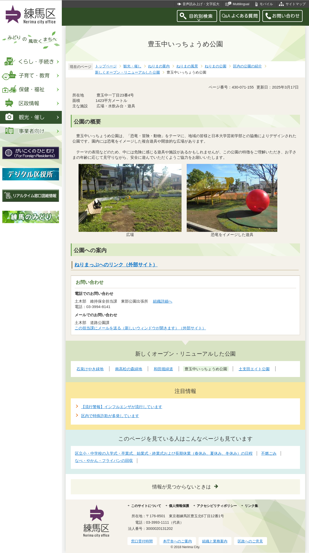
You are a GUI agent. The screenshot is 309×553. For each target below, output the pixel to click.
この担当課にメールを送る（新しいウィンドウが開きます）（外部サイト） (140, 328)
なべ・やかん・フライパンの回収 (104, 460)
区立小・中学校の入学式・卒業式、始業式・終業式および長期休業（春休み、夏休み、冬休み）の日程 (164, 453)
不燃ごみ (269, 453)
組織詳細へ (162, 301)
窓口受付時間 (142, 541)
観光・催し (132, 66)
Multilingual (241, 4)
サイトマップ (296, 4)
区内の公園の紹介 (247, 66)
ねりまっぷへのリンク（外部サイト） (116, 264)
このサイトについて (146, 506)
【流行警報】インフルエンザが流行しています (121, 407)
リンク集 (251, 506)
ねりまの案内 (159, 66)
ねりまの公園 (215, 66)
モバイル (266, 4)
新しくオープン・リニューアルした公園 (127, 72)
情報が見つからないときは (181, 486)
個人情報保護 (179, 506)
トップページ (106, 66)
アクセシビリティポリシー (217, 506)
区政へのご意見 (250, 541)
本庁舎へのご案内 (177, 541)
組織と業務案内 (214, 541)
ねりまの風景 (187, 66)
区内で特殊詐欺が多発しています (110, 416)
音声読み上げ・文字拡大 (201, 4)
